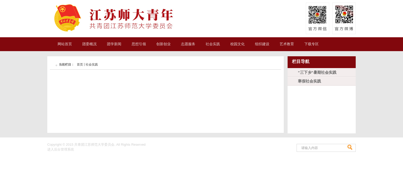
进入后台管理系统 (60, 149)
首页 (80, 64)
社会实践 (92, 64)
